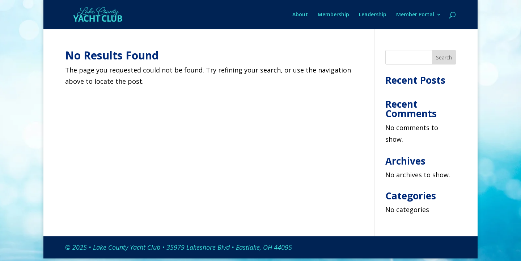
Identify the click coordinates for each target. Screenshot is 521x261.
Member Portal (415, 15)
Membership (333, 15)
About (300, 15)
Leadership (372, 15)
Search (444, 57)
